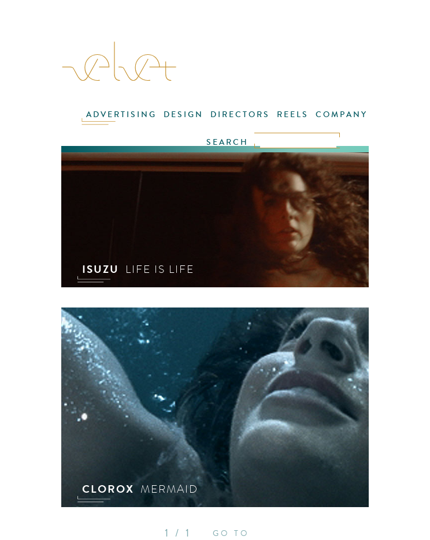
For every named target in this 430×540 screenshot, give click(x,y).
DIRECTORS (240, 114)
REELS (293, 114)
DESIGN (183, 114)
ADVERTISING (121, 114)
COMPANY (342, 114)
